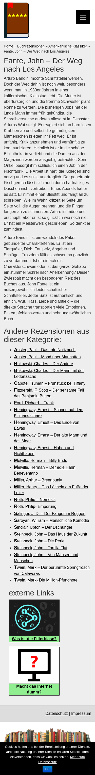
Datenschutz (56, 713)
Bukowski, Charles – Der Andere (43, 364)
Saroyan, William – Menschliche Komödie (51, 520)
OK (47, 769)
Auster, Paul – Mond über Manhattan (47, 357)
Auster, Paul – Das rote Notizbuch (44, 350)
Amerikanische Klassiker (67, 46)
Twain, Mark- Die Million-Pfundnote (46, 580)
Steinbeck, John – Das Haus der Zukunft (50, 534)
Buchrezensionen (31, 46)
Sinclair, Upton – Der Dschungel (43, 527)
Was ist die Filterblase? (34, 639)
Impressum (81, 713)
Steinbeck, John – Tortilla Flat (40, 548)
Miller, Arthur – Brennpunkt (38, 480)
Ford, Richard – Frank (34, 403)
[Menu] (83, 17)
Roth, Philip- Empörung (35, 506)
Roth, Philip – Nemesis (34, 499)
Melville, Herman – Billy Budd (40, 460)
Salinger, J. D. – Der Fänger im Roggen (49, 513)
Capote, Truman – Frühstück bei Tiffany (49, 383)
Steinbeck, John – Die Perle (39, 541)
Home (8, 46)
